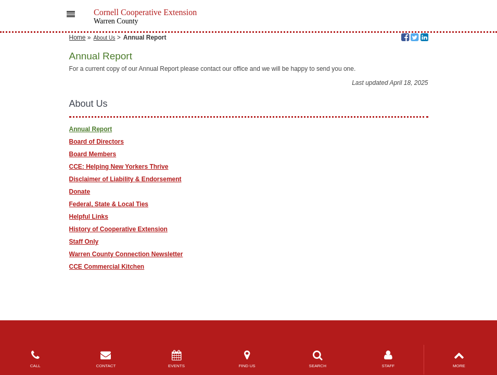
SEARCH (317, 359)
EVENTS (176, 359)
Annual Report (90, 129)
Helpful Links (88, 216)
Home (77, 37)
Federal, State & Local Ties (109, 204)
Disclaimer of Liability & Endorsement (125, 179)
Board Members (93, 154)
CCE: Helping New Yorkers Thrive (119, 166)
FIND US (247, 359)
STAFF (388, 359)
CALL (35, 359)
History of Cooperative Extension (118, 229)
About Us (105, 38)
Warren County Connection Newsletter (126, 254)
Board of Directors (96, 141)
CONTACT (106, 359)
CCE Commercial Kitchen (107, 266)
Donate (80, 191)
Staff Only (84, 241)
